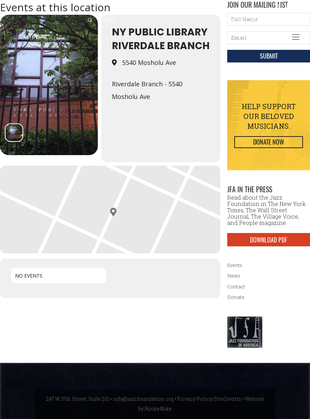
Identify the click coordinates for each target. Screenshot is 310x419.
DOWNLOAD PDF (268, 239)
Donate (235, 297)
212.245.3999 (234, 19)
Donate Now (268, 142)
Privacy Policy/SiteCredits (209, 398)
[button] (90, 20)
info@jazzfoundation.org (282, 19)
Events (234, 265)
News (233, 275)
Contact (107, 19)
